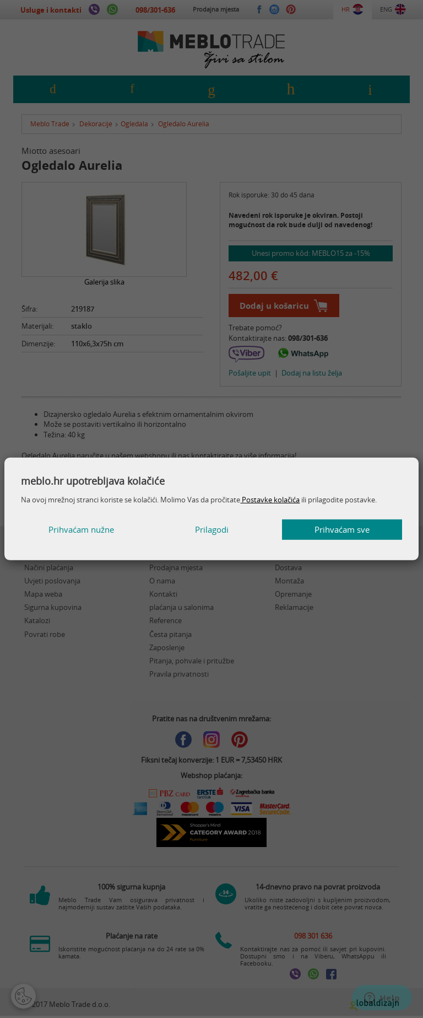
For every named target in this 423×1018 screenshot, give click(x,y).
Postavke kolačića (270, 500)
